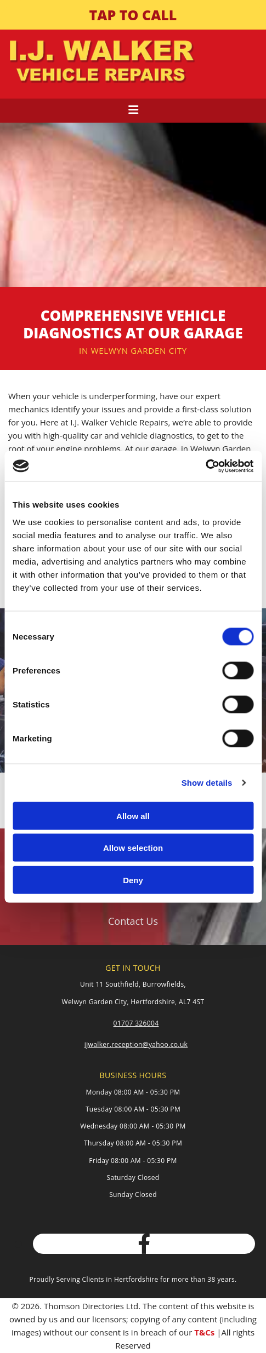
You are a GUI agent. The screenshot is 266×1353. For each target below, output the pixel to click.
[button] (133, 15)
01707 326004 (136, 1023)
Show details (207, 782)
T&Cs (204, 1332)
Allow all (133, 815)
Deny (133, 879)
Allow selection (133, 848)
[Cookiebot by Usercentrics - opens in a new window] (205, 466)
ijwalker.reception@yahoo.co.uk (136, 1044)
